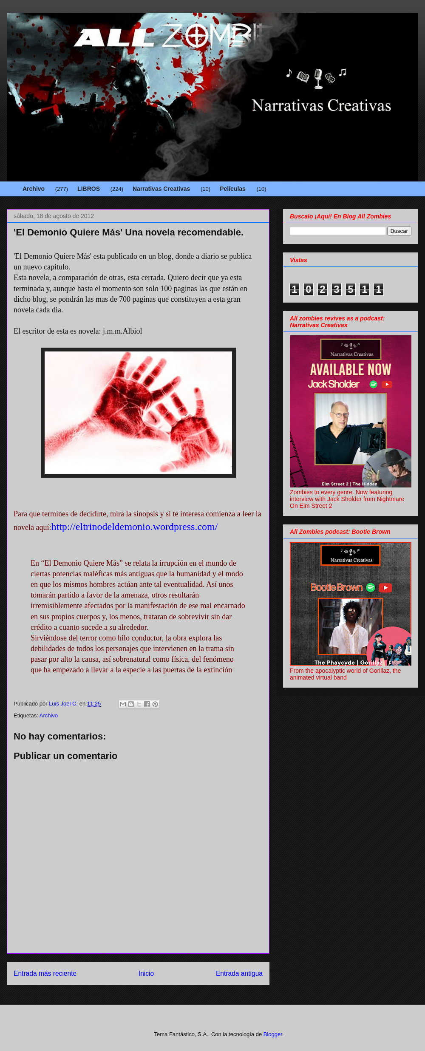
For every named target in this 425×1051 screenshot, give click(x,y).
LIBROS (88, 188)
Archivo (34, 188)
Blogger (273, 1034)
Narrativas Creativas (161, 188)
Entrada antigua (239, 973)
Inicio (146, 973)
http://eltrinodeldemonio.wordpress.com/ (134, 526)
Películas (233, 188)
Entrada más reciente (45, 973)
